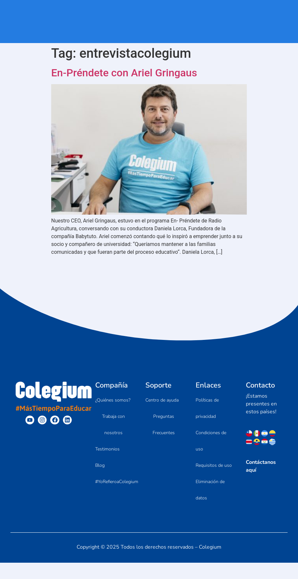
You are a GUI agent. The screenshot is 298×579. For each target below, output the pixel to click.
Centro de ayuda (162, 400)
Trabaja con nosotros (113, 424)
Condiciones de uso (211, 441)
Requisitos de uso (214, 465)
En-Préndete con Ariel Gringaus (124, 73)
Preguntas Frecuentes (164, 424)
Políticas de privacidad (207, 408)
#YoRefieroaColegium (116, 482)
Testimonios (107, 449)
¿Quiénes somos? (112, 400)
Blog (100, 465)
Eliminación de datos (210, 490)
